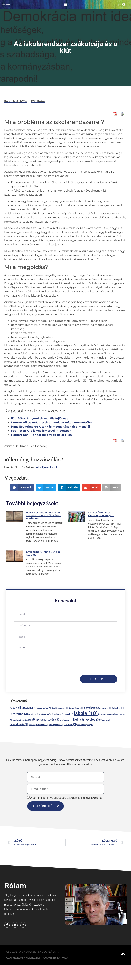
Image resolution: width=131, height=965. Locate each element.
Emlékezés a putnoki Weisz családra (43, 553)
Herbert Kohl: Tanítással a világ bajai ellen (41, 434)
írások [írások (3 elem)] (70, 724)
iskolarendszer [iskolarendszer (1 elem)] (106, 714)
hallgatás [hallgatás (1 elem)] (59, 714)
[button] (65, 4)
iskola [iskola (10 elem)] (86, 713)
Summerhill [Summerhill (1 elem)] (106, 720)
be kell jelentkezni (46, 467)
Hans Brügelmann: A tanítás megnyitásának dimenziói (50, 426)
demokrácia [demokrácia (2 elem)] (92, 707)
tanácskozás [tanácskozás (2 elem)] (19, 724)
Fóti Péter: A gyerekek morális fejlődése (39, 418)
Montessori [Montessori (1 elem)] (66, 720)
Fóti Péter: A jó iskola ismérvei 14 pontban (41, 430)
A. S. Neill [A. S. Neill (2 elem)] (17, 707)
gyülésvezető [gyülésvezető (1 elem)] (46, 714)
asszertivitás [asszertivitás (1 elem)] (44, 708)
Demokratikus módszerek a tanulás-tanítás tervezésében (52, 422)
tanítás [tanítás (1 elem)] (33, 725)
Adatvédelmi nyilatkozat (23, 957)
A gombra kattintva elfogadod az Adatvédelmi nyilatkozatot (66, 797)
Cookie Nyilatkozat (56, 957)
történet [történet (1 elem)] (43, 725)
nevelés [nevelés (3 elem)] (92, 719)
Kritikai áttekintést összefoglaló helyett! (101, 514)
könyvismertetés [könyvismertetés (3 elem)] (45, 719)
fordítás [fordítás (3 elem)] (20, 714)
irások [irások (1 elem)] (69, 714)
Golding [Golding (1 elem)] (33, 714)
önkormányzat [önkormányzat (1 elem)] (85, 725)
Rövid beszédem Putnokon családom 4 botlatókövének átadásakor (43, 515)
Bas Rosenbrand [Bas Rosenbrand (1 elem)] (60, 708)
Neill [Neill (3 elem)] (78, 719)
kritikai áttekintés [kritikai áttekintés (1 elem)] (22, 720)
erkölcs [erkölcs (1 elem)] (106, 708)
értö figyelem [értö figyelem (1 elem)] (56, 725)
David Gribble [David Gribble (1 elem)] (76, 708)
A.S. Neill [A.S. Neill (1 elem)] (30, 708)
